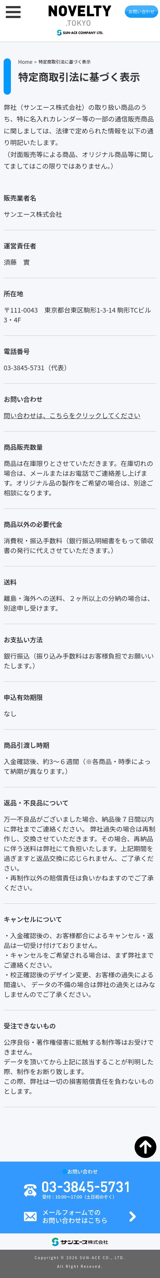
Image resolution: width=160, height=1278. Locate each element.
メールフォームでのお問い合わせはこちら (74, 1216)
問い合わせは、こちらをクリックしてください (72, 415)
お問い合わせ (141, 11)
